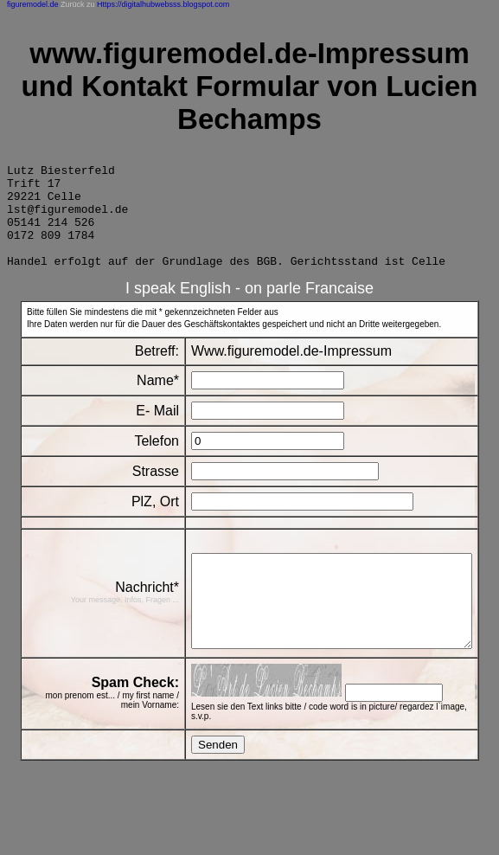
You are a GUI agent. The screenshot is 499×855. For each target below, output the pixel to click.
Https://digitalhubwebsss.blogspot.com (163, 4)
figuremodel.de (33, 4)
